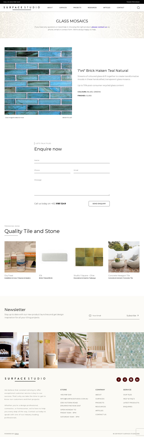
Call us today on (50, 203)
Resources (92, 7)
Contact (120, 7)
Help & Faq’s (129, 399)
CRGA (17, 434)
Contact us (101, 414)
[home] (21, 7)
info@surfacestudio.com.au (70, 399)
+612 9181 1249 (65, 395)
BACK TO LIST (67, 117)
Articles (106, 7)
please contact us (99, 27)
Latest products (131, 403)
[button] (50, 8)
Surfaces (100, 399)
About (98, 395)
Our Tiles (127, 395)
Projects (77, 7)
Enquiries (127, 406)
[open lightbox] (38, 81)
